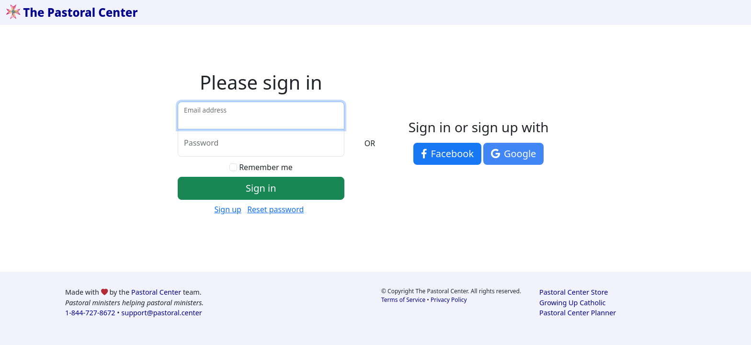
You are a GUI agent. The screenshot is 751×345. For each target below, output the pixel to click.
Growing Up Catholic (572, 302)
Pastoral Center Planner (577, 312)
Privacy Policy (449, 300)
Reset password (275, 209)
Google (513, 153)
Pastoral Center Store (573, 292)
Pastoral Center (156, 292)
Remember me (266, 167)
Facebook (447, 153)
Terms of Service (403, 300)
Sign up (227, 209)
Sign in (261, 188)
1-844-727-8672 (90, 312)
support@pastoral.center (161, 312)
